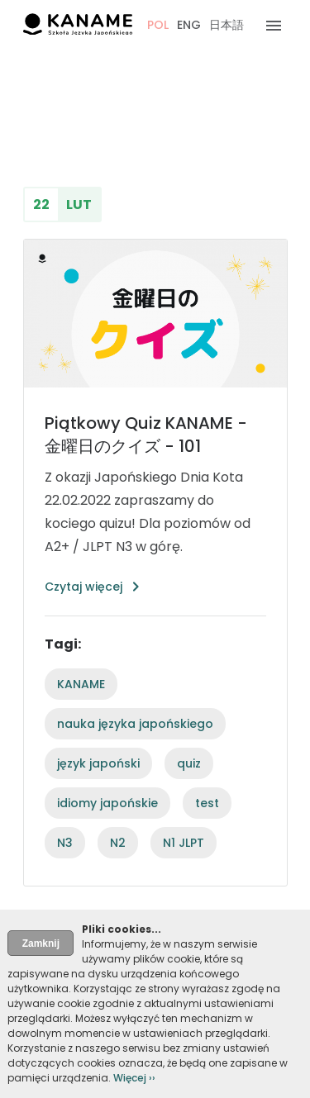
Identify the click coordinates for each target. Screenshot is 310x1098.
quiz (189, 763)
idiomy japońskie (107, 803)
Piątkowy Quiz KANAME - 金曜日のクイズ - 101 (146, 434)
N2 (118, 842)
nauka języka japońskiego (135, 723)
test (207, 803)
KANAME (81, 684)
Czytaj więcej (83, 586)
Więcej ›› (134, 1078)
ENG (189, 25)
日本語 (226, 25)
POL (158, 25)
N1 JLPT (183, 842)
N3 (65, 842)
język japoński (98, 763)
